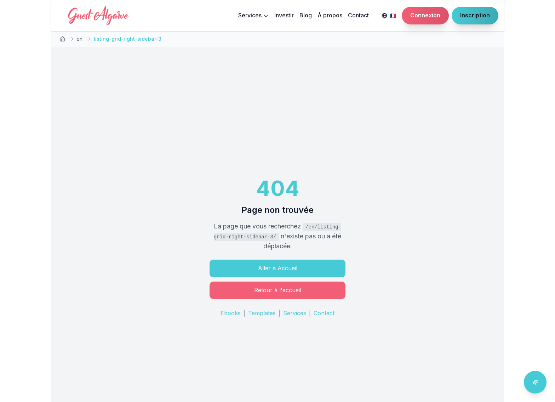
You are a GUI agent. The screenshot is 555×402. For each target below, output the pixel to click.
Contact (358, 15)
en (79, 39)
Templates (262, 313)
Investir (284, 15)
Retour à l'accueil (277, 290)
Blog (305, 15)
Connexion (425, 15)
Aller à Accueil (277, 268)
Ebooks (231, 313)
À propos (329, 15)
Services (253, 15)
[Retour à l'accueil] (62, 39)
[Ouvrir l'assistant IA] (535, 382)
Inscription (475, 15)
